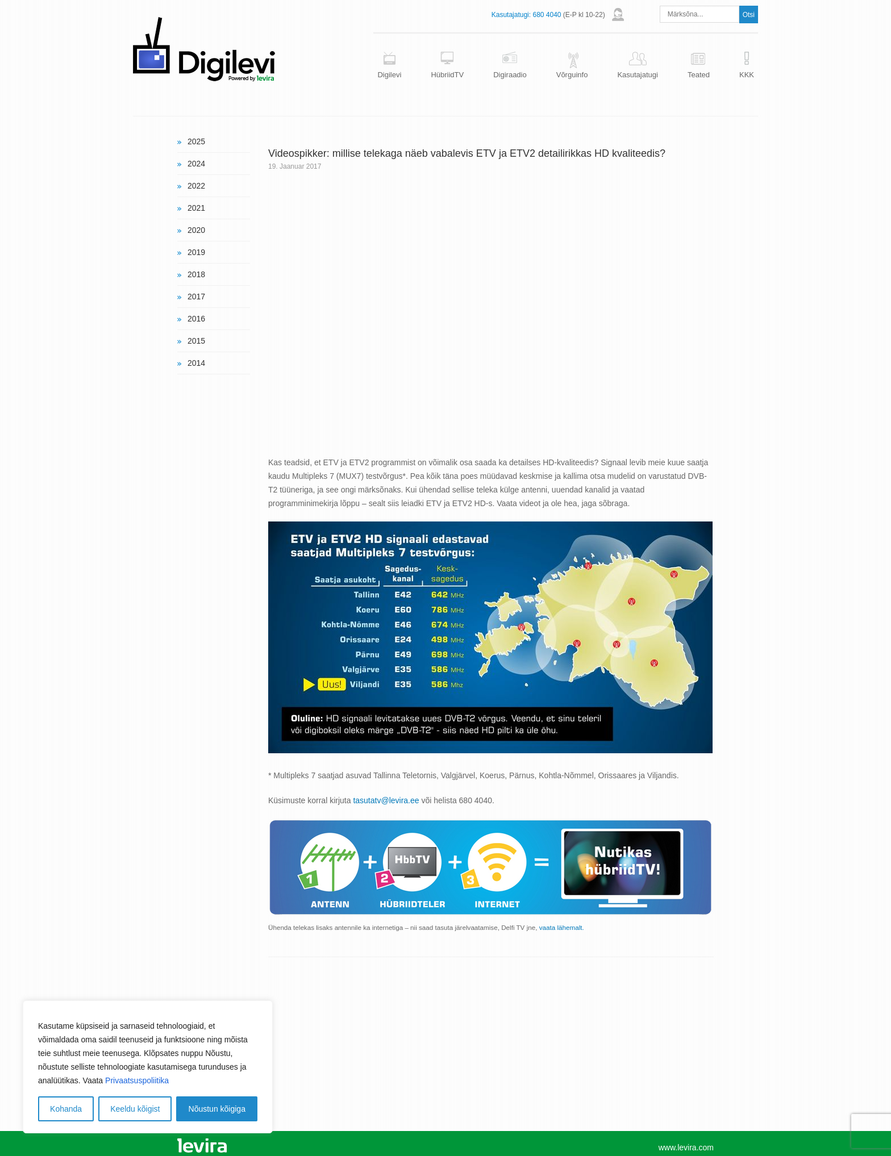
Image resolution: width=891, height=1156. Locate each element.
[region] (148, 1066)
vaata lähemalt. (561, 927)
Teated (699, 74)
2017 (196, 296)
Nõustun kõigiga (217, 1108)
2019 (196, 252)
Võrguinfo (572, 74)
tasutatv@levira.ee (386, 800)
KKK (746, 74)
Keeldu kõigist (135, 1108)
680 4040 (546, 15)
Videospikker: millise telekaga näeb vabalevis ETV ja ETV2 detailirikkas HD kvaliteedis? (466, 153)
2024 (196, 163)
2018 (196, 274)
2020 (196, 230)
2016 (196, 318)
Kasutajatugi (637, 74)
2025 (196, 141)
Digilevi (389, 74)
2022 (196, 185)
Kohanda (66, 1108)
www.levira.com (686, 1147)
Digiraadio (510, 74)
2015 (196, 340)
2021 (196, 207)
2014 (196, 363)
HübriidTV (447, 74)
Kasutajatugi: (511, 15)
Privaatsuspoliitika (137, 1080)
